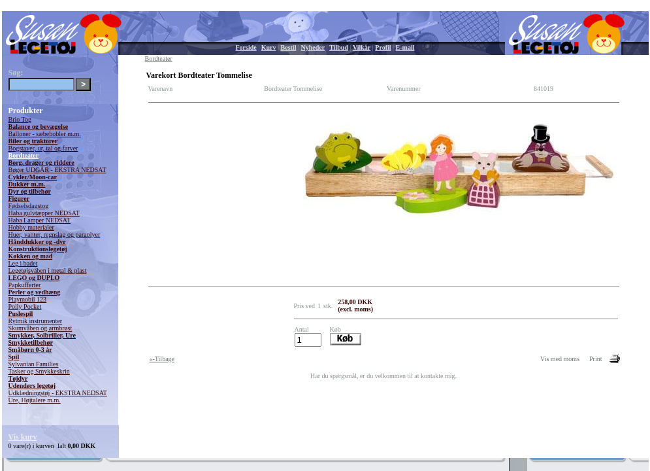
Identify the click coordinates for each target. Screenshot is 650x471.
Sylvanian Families (33, 364)
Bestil (289, 47)
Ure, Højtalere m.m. (34, 400)
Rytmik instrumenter (35, 320)
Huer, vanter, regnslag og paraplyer (54, 234)
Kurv (268, 47)
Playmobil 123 (27, 299)
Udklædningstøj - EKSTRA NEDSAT (57, 392)
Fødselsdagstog (28, 205)
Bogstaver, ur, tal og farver (43, 148)
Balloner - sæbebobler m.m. (44, 133)
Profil (383, 47)
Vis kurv (22, 437)
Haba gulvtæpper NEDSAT (44, 213)
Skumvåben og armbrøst (40, 328)
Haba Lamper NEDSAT (39, 220)
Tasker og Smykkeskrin (39, 371)
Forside (246, 47)
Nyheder (313, 47)
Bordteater (23, 155)
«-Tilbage (162, 358)
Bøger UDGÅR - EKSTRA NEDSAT (57, 169)
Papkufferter (24, 284)
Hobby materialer (31, 227)
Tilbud (338, 47)
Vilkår (361, 47)
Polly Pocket (25, 306)
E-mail (405, 47)
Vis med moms (559, 358)
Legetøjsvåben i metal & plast (47, 270)
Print (595, 358)
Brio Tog (20, 119)
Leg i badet (23, 263)
